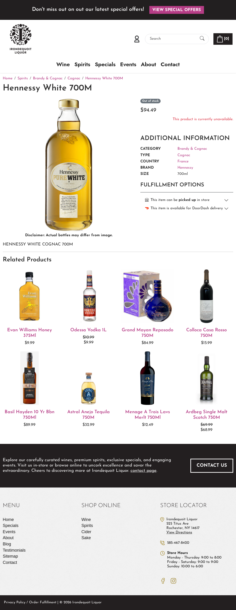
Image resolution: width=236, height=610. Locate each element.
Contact (170, 64)
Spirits (82, 64)
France (183, 161)
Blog (7, 544)
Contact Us (212, 465)
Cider (86, 531)
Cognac (183, 155)
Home (8, 519)
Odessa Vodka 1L (88, 330)
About (148, 64)
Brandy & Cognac (192, 149)
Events (128, 64)
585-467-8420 (178, 543)
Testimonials (14, 550)
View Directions (179, 532)
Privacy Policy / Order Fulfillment (30, 602)
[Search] (173, 38)
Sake (86, 537)
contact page (143, 471)
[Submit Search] (202, 39)
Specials (105, 64)
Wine (63, 64)
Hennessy (185, 168)
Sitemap (10, 556)
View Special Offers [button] (176, 10)
